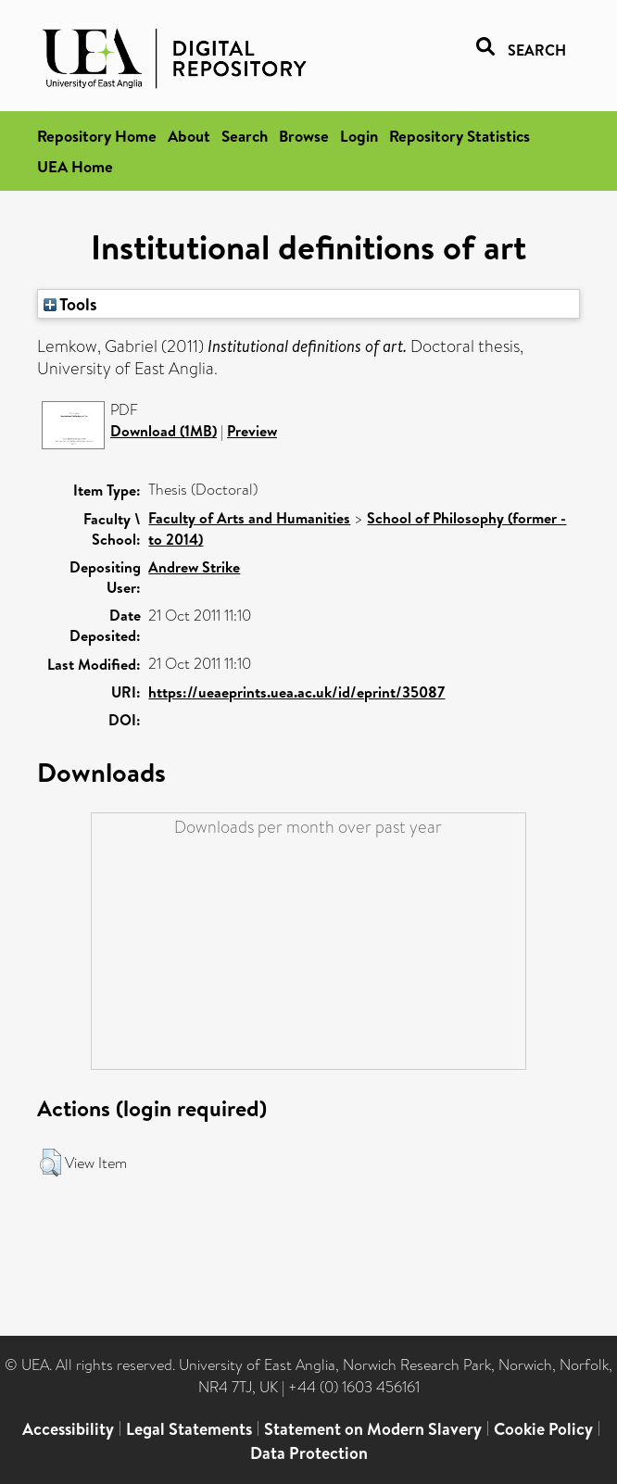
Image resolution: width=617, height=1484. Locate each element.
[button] (50, 1162)
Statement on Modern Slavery (373, 1428)
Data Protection (309, 1453)
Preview (252, 431)
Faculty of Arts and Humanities (249, 518)
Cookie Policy (543, 1428)
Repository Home (97, 135)
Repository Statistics (459, 135)
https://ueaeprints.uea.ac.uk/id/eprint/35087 (296, 692)
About (189, 135)
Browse (304, 135)
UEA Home (75, 166)
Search (244, 135)
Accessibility (68, 1428)
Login (359, 135)
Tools (70, 304)
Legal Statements (189, 1428)
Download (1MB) (163, 431)
